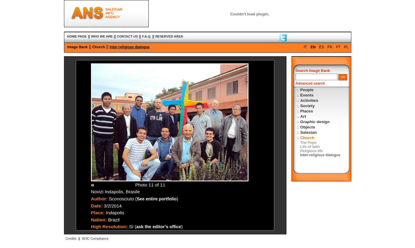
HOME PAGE (77, 36)
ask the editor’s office (158, 226)
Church (98, 47)
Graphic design (315, 122)
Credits (71, 238)
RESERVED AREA (169, 36)
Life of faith (310, 147)
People (307, 90)
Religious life (311, 151)
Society (307, 106)
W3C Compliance (95, 238)
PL (346, 47)
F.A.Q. (146, 36)
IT (305, 47)
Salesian (308, 132)
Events (307, 95)
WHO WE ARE (102, 36)
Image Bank (78, 47)
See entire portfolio (157, 199)
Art (303, 116)
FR (330, 47)
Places (306, 111)
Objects (307, 127)
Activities (309, 100)
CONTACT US (127, 36)
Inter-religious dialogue (130, 47)
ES (321, 47)
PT (338, 47)
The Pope (308, 143)
